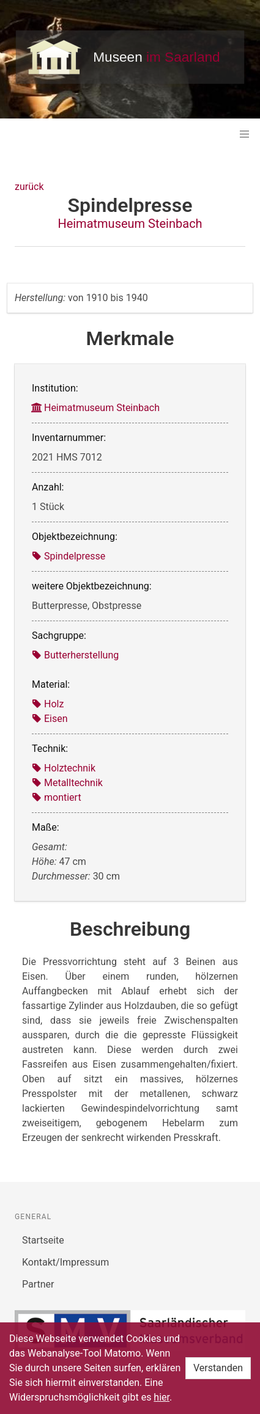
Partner (38, 1284)
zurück (29, 186)
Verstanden (218, 1368)
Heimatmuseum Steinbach (130, 223)
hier (161, 1397)
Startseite (43, 1240)
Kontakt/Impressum (65, 1262)
